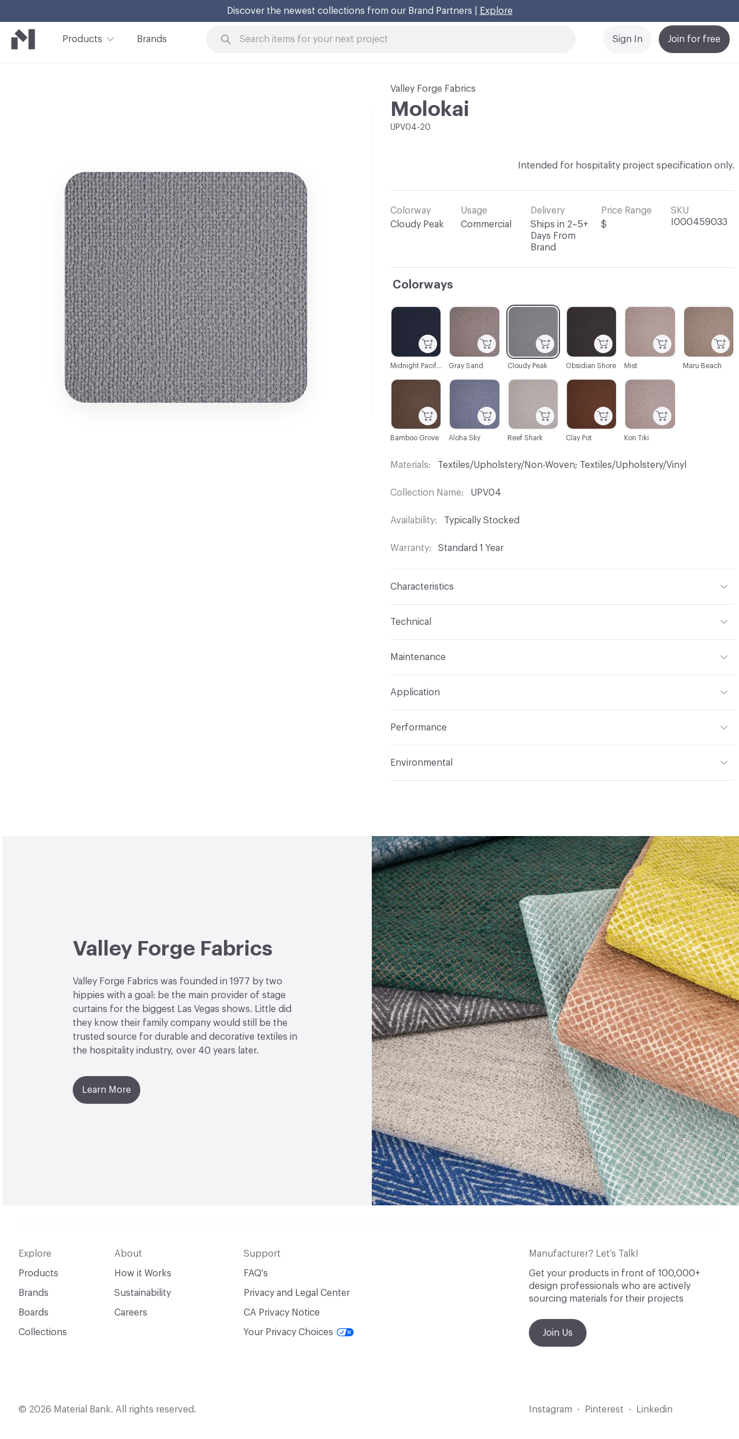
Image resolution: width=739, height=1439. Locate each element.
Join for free (694, 39)
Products (82, 38)
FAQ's (256, 1273)
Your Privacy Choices (299, 1332)
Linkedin (654, 1409)
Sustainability (142, 1293)
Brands (152, 39)
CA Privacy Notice (282, 1312)
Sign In (628, 39)
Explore (496, 11)
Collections (42, 1332)
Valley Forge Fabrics (433, 88)
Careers (130, 1312)
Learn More (106, 1090)
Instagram (550, 1409)
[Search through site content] (397, 39)
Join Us (558, 1332)
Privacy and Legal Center (297, 1293)
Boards (33, 1312)
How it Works (142, 1273)
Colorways (423, 285)
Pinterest (604, 1409)
